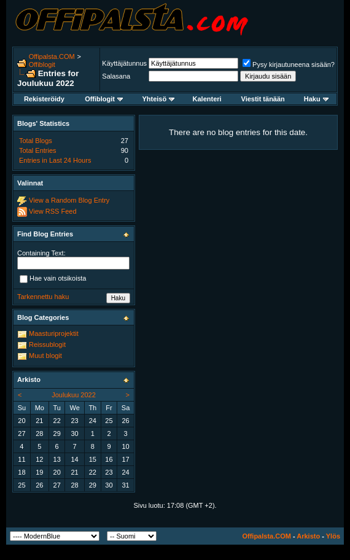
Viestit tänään (263, 99)
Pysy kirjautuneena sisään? (289, 64)
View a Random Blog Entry (69, 200)
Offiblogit (42, 64)
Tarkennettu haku (43, 296)
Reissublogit (47, 344)
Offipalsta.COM (52, 56)
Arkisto (308, 536)
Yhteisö (158, 99)
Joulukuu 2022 (74, 395)
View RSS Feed (52, 211)
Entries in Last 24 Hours (55, 160)
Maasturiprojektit (54, 333)
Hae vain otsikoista (53, 278)
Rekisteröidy (44, 99)
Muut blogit (45, 355)
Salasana (116, 76)
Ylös (333, 536)
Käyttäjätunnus (124, 63)
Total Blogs (35, 140)
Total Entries (37, 150)
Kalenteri (207, 99)
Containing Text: (41, 253)
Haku (316, 99)
